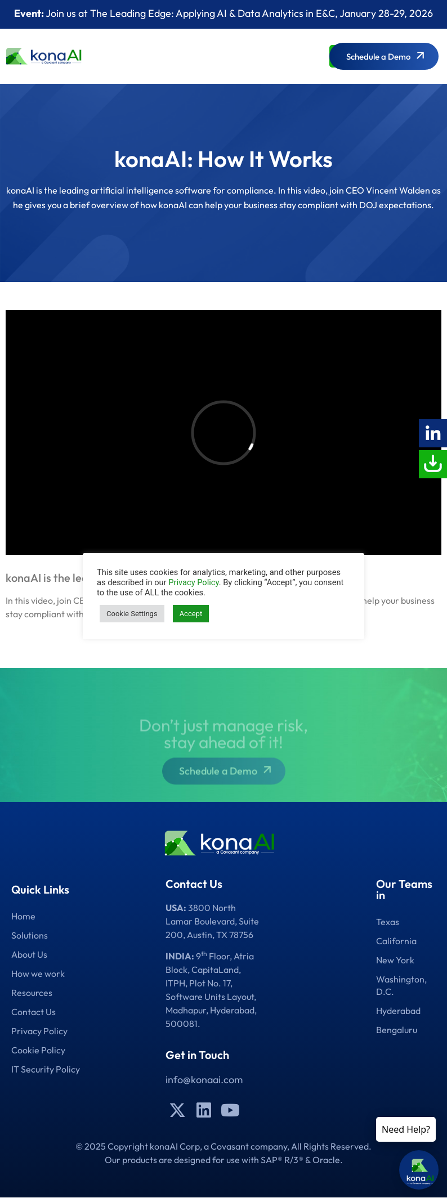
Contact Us (33, 1011)
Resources (31, 992)
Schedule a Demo (226, 780)
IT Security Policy (45, 1069)
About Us (29, 954)
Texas (387, 921)
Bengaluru (396, 1029)
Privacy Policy (39, 1031)
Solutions (29, 935)
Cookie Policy (38, 1050)
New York (395, 960)
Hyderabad (398, 1010)
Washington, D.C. (401, 985)
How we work (38, 973)
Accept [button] (191, 613)
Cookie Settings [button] (132, 613)
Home (23, 916)
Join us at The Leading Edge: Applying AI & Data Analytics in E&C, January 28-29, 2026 (223, 13)
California (396, 940)
